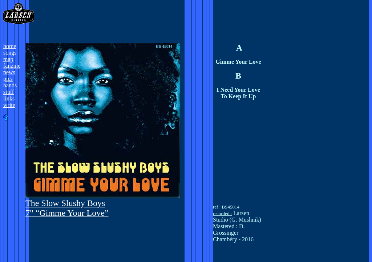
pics (8, 79)
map (8, 59)
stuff (8, 92)
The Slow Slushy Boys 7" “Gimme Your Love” (66, 208)
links (9, 98)
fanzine (11, 66)
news (9, 72)
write (9, 105)
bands (10, 85)
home (9, 46)
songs (9, 52)
